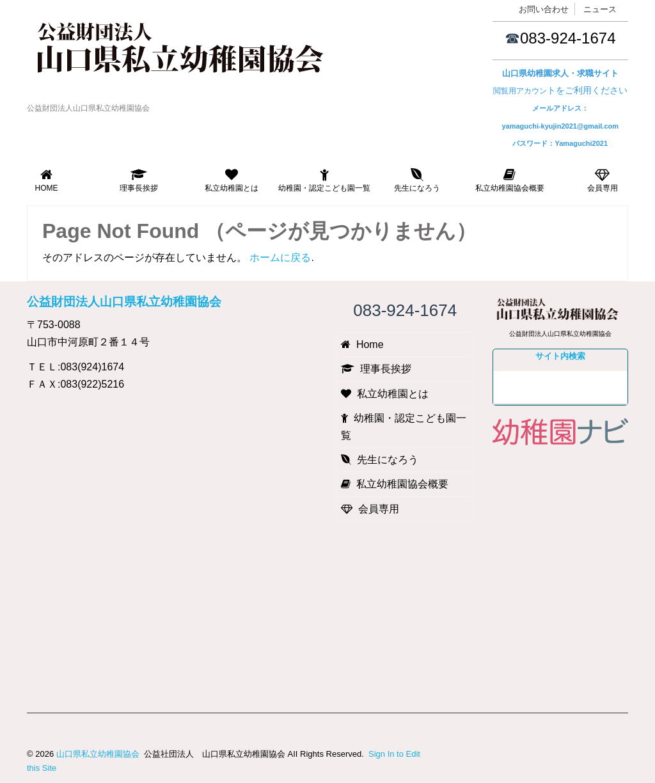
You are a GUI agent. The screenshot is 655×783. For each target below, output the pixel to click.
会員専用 (602, 180)
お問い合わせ (544, 9)
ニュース (600, 9)
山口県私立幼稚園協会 (97, 754)
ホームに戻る (280, 257)
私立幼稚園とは (231, 180)
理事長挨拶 (139, 180)
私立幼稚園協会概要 (509, 180)
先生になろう (417, 180)
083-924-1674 (567, 38)
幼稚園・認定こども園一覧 (324, 180)
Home (46, 180)
